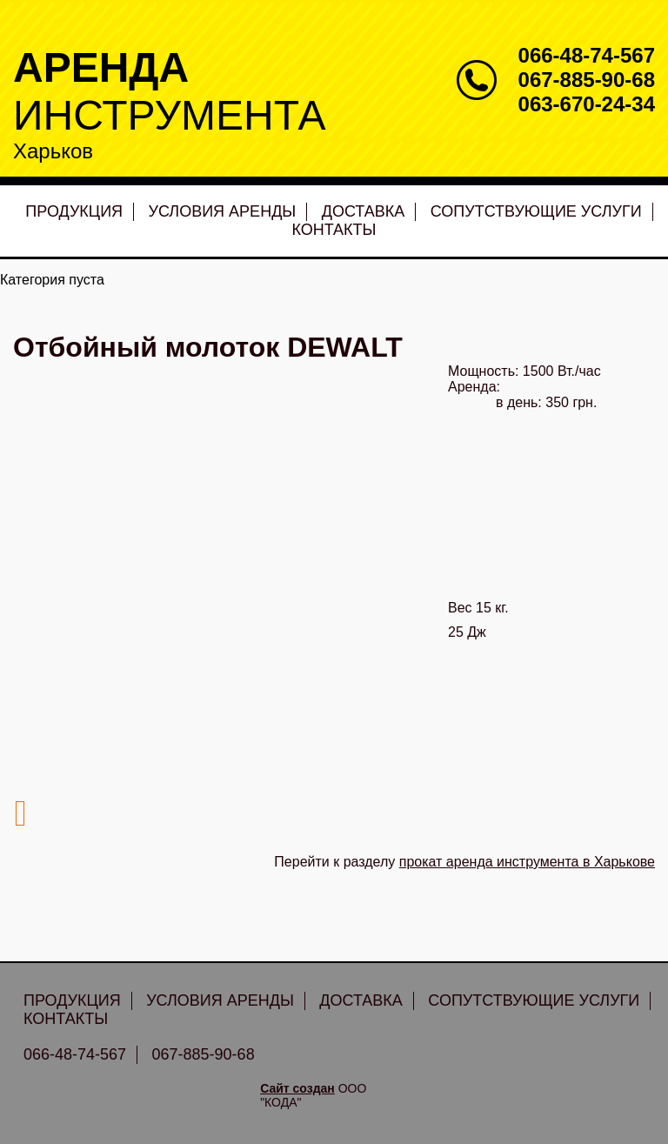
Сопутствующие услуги (536, 211)
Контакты (333, 229)
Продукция (74, 211)
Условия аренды (223, 211)
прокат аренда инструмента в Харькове (527, 861)
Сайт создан (297, 1088)
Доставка (363, 211)
